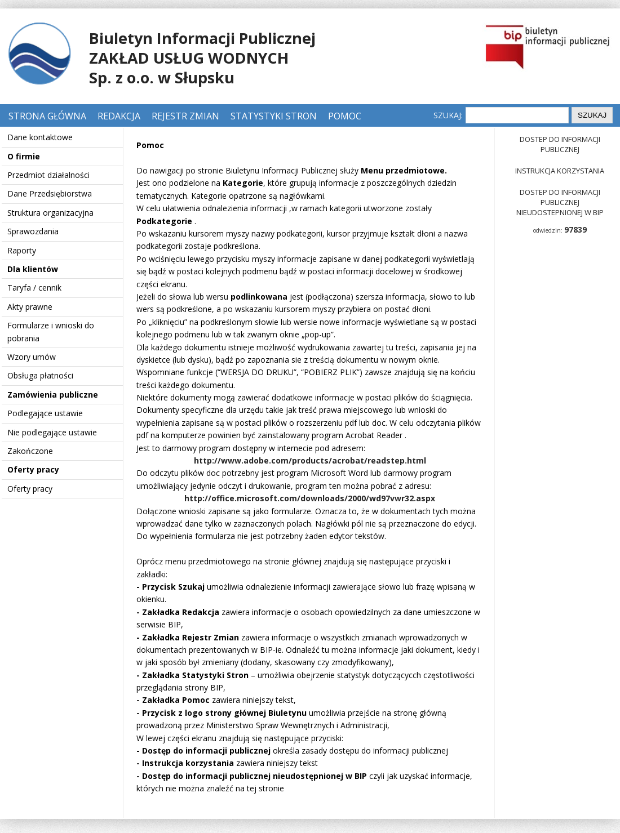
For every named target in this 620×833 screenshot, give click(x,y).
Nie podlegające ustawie (52, 432)
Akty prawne (29, 306)
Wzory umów (31, 356)
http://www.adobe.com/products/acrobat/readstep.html (310, 460)
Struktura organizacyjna (50, 212)
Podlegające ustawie (45, 413)
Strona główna (48, 116)
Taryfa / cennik (34, 287)
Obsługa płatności (40, 375)
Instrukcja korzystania (559, 171)
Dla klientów (32, 269)
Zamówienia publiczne (52, 394)
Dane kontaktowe (40, 137)
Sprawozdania (33, 231)
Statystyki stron (274, 116)
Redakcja (119, 116)
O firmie (23, 156)
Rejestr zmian (185, 116)
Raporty (21, 250)
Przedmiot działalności (48, 175)
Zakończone (30, 451)
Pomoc (344, 116)
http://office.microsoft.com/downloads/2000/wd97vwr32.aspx (309, 498)
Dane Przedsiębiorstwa (49, 193)
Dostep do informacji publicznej (560, 144)
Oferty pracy (33, 469)
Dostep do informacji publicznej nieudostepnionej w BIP (560, 202)
